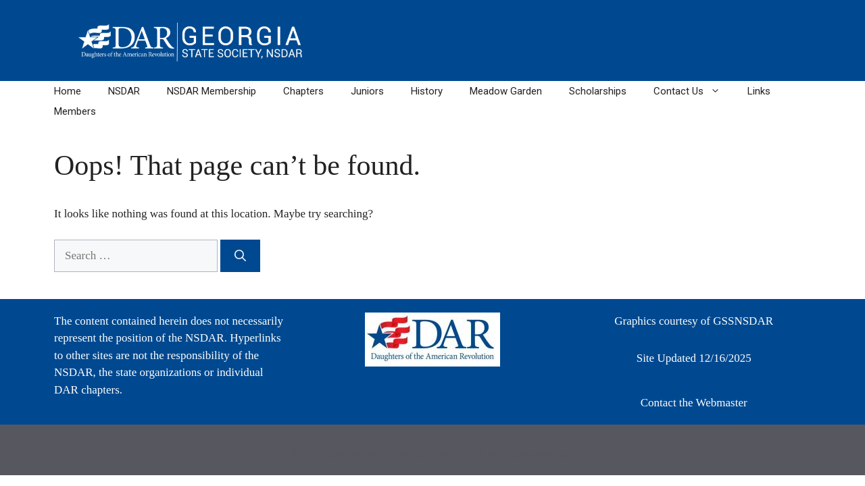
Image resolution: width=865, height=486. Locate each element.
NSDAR (124, 91)
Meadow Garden (506, 91)
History (427, 91)
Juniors (367, 91)
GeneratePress (542, 454)
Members (75, 111)
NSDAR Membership (211, 91)
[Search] (240, 256)
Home (67, 91)
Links (758, 91)
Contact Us (693, 91)
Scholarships (597, 91)
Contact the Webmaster (694, 402)
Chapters (303, 91)
